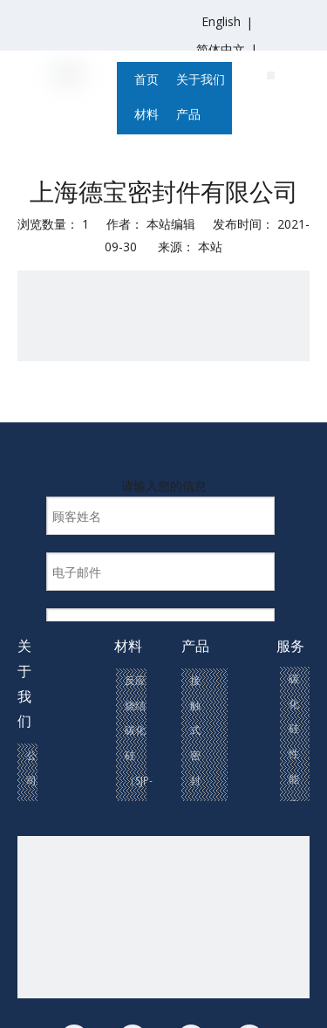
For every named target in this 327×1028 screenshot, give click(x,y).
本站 (210, 246)
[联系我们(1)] (271, 74)
